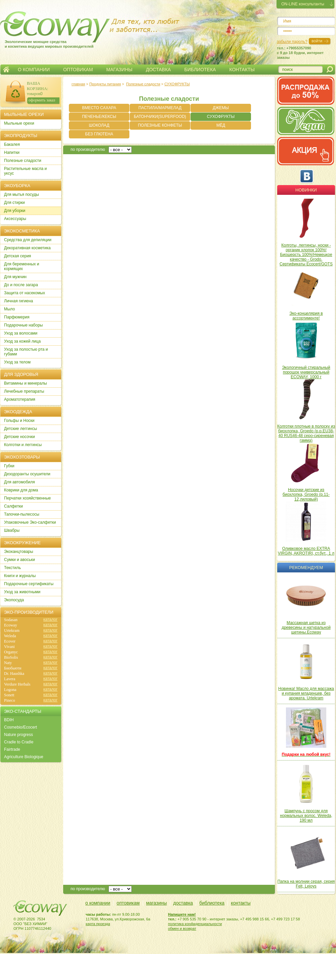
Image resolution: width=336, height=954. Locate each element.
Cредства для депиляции (27, 239)
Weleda (10, 636)
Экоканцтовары (18, 551)
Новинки (306, 189)
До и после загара (21, 285)
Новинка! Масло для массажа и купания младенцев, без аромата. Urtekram (306, 693)
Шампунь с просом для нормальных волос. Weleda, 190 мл (306, 816)
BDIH (9, 720)
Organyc (11, 652)
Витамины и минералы (25, 383)
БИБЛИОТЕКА (200, 69)
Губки (9, 466)
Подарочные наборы (23, 325)
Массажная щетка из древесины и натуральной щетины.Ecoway (306, 627)
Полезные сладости (143, 84)
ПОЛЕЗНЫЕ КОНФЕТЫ (160, 125)
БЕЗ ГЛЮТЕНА (99, 134)
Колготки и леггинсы (23, 444)
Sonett (9, 695)
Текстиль (12, 567)
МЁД (220, 125)
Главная (6, 69)
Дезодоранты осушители (27, 474)
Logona (10, 689)
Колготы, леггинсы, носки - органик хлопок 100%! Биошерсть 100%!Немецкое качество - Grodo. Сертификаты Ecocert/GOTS (306, 254)
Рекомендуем (306, 567)
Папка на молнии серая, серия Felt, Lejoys (306, 883)
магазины (156, 903)
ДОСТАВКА (158, 69)
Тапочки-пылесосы (21, 514)
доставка (183, 903)
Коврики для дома (21, 490)
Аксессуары (15, 218)
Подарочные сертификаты (28, 583)
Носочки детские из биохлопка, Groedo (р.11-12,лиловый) (306, 494)
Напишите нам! (182, 914)
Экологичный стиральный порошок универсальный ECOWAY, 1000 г (306, 372)
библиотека (211, 903)
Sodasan (10, 619)
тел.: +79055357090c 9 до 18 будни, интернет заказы (300, 52)
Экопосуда (14, 600)
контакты (241, 903)
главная (78, 84)
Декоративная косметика (27, 248)
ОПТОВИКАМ (78, 69)
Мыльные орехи (19, 123)
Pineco (9, 700)
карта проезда (98, 924)
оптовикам (128, 903)
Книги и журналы (20, 575)
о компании (97, 903)
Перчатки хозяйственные (27, 498)
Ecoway (10, 625)
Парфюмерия (17, 317)
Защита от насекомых (24, 293)
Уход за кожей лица (22, 341)
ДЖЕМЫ (221, 107)
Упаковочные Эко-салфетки (30, 522)
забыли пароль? (292, 41)
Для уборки (14, 210)
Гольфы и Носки (19, 420)
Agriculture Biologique (23, 756)
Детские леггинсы (20, 428)
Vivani (9, 646)
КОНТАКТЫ (242, 69)
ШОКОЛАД (99, 125)
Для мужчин (15, 276)
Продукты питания (105, 84)
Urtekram (11, 630)
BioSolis (11, 657)
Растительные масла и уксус (25, 171)
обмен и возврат (182, 928)
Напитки (11, 152)
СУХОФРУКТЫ (177, 84)
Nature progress (18, 734)
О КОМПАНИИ (34, 69)
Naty (8, 662)
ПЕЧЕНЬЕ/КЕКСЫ (99, 116)
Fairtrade (12, 749)
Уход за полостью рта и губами (26, 351)
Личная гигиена (18, 301)
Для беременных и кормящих (21, 266)
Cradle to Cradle (18, 742)
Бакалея (12, 144)
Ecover (9, 641)
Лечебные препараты (24, 391)
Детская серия (17, 256)
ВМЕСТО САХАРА (99, 107)
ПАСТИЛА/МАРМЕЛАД (159, 107)
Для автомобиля (19, 482)
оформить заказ (42, 100)
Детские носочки (19, 436)
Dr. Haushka (14, 673)
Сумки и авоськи (19, 559)
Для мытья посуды (21, 194)
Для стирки (14, 202)
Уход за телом (17, 362)
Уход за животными (22, 592)
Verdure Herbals (17, 684)
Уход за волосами (20, 333)
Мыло (9, 309)
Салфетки (13, 506)
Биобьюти (12, 668)
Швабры (11, 530)
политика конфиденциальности (195, 924)
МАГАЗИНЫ (119, 69)
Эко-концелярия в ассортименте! (306, 315)
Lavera (9, 679)
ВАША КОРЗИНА (37, 86)
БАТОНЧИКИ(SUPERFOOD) (160, 116)
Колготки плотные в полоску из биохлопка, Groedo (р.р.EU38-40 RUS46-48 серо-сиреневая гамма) (306, 433)
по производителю (88, 149)
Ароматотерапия (19, 399)
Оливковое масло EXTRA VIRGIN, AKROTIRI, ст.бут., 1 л (306, 551)
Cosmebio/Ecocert (20, 727)
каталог (50, 619)
